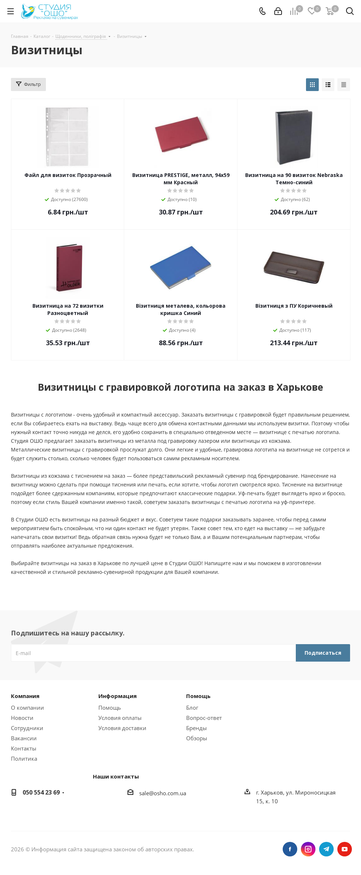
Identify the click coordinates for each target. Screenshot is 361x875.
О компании (27, 707)
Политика (24, 758)
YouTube (344, 849)
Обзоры (196, 738)
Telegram (326, 849)
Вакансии (24, 738)
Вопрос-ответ (204, 717)
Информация (117, 695)
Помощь (109, 707)
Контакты (23, 748)
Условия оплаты (120, 717)
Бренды (196, 728)
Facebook (290, 849)
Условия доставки (122, 728)
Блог (192, 707)
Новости (22, 717)
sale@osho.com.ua (162, 793)
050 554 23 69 (41, 792)
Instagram (308, 849)
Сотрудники (27, 728)
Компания (25, 695)
